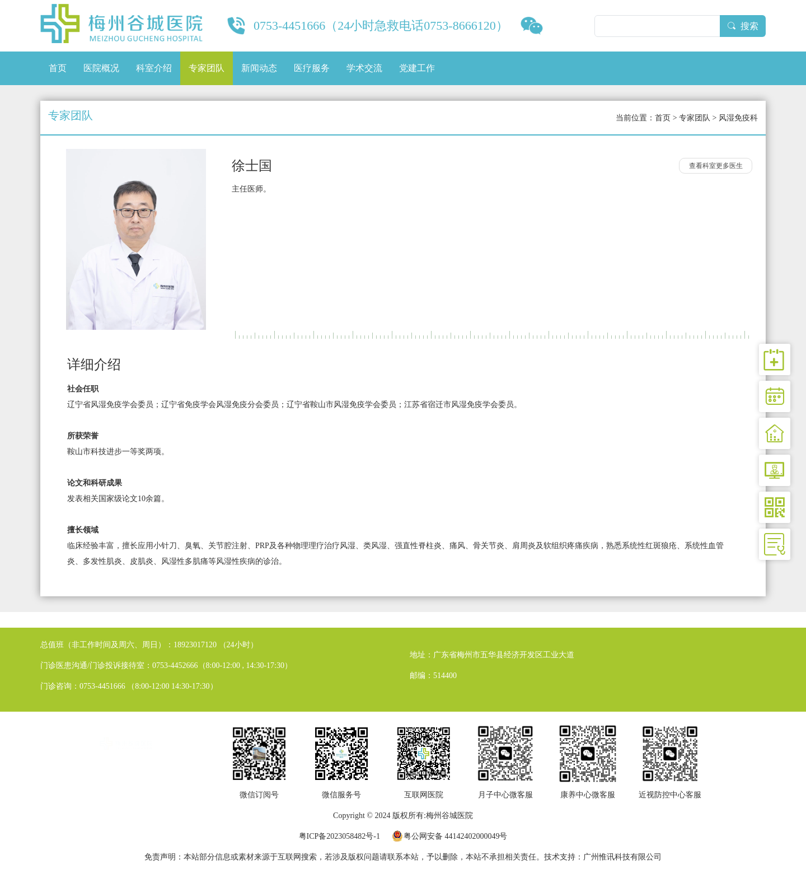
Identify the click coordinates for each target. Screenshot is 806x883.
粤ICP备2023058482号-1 (339, 836)
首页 (58, 68)
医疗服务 (312, 68)
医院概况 (101, 68)
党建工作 (417, 68)
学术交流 (364, 68)
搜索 (742, 26)
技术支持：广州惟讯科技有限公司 (603, 857)
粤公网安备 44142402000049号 (456, 836)
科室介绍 (154, 68)
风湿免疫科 (738, 118)
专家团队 (206, 68)
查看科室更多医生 (716, 166)
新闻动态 (259, 68)
